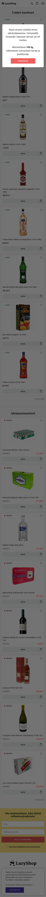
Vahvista (23, 61)
